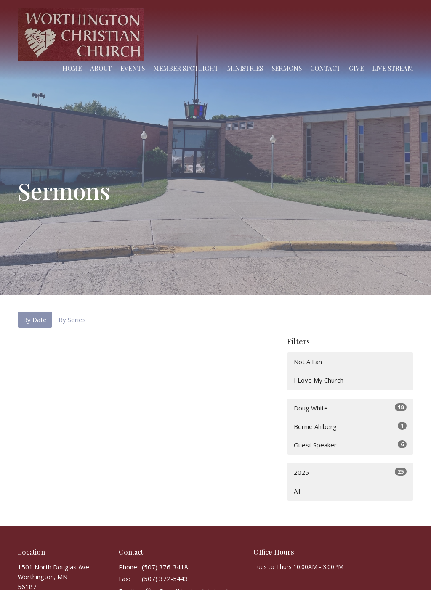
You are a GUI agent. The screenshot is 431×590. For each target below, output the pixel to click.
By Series (72, 319)
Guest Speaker (350, 444)
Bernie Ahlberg (350, 426)
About (101, 68)
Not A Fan (308, 361)
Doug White (350, 407)
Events (132, 68)
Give (356, 68)
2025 (350, 472)
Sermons (286, 68)
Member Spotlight (185, 68)
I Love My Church (318, 380)
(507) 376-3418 (165, 567)
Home (72, 68)
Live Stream (392, 68)
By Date (35, 319)
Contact (325, 68)
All (297, 491)
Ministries (245, 68)
